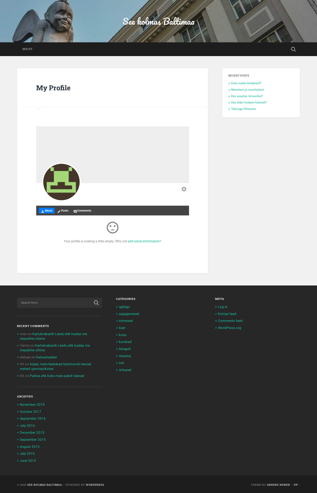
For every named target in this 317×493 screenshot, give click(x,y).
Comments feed (230, 321)
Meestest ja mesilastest (247, 90)
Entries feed (227, 314)
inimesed (126, 321)
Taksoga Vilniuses (243, 109)
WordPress (95, 483)
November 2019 (32, 404)
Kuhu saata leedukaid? (246, 83)
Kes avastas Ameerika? (247, 96)
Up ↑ (297, 483)
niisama (125, 356)
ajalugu (124, 307)
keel (122, 328)
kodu (123, 335)
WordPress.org (229, 328)
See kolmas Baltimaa (158, 21)
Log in (222, 307)
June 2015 (28, 460)
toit (121, 363)
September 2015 (33, 439)
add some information (144, 242)
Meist (27, 49)
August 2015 (30, 446)
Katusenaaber (46, 357)
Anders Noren (278, 483)
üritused (125, 369)
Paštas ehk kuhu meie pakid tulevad (57, 376)
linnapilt (125, 349)
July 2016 (27, 425)
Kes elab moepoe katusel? (249, 103)
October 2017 (30, 411)
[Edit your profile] (184, 190)
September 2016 (33, 418)
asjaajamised (129, 314)
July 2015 (27, 453)
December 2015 (32, 432)
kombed (125, 342)
